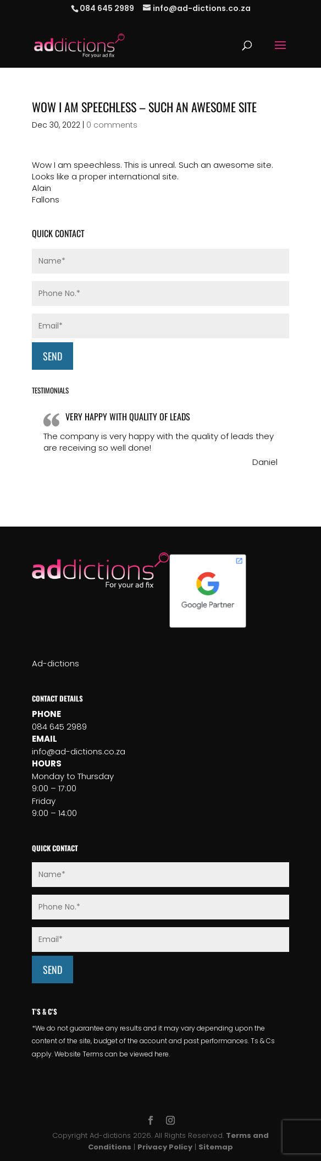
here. (162, 1054)
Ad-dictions (55, 663)
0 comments (111, 124)
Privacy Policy (164, 1147)
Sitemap (215, 1147)
